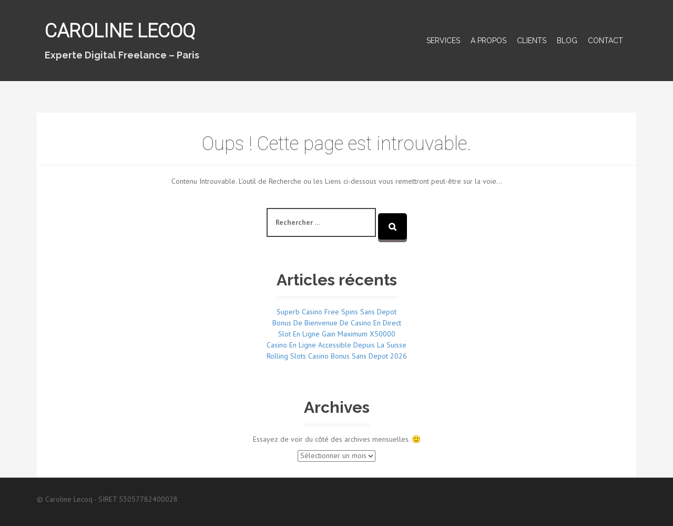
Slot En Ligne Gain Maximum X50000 (336, 334)
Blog (567, 40)
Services (443, 40)
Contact (605, 40)
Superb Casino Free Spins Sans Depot (336, 311)
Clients (531, 40)
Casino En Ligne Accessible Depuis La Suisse (336, 345)
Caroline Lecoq (120, 31)
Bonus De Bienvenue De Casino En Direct (336, 322)
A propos (488, 40)
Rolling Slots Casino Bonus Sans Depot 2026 (337, 356)
